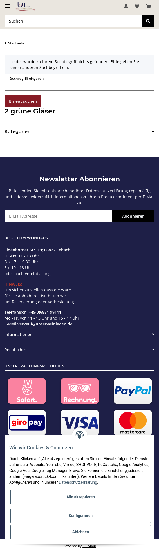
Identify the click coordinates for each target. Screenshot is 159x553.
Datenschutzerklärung (107, 190)
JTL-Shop (89, 545)
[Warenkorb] (148, 6)
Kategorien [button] (18, 131)
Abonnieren (133, 216)
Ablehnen (80, 532)
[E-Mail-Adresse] (59, 216)
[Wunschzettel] (137, 6)
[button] (126, 6)
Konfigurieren (81, 515)
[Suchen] (73, 21)
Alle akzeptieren (80, 497)
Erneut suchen (23, 101)
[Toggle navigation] (7, 3)
